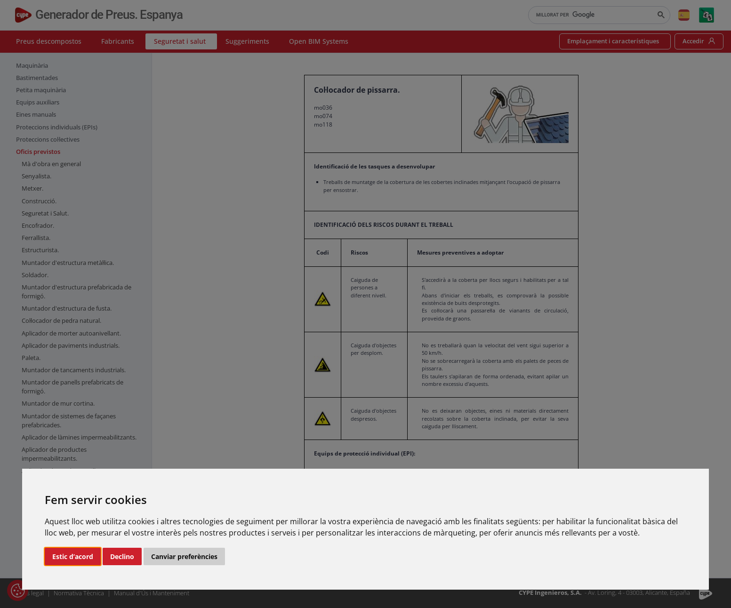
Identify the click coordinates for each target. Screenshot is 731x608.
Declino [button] (122, 556)
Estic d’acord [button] (72, 556)
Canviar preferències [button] (184, 556)
